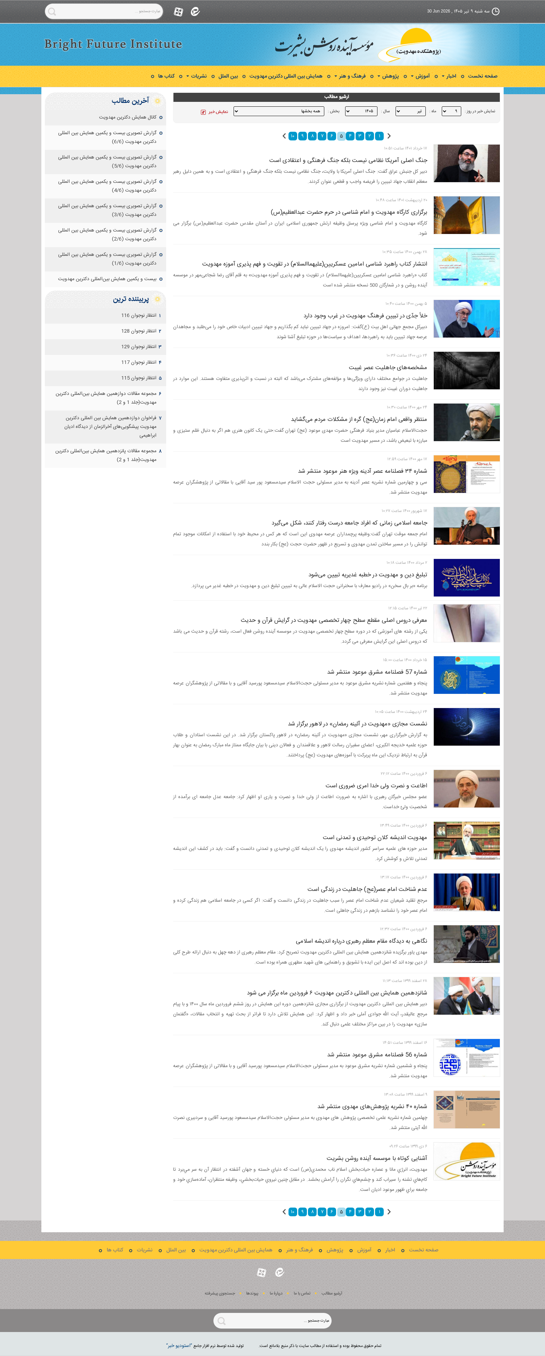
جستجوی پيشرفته (220, 1293)
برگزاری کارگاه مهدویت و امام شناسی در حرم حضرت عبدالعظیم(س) (349, 212)
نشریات (196, 76)
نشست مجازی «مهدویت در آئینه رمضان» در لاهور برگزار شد (357, 724)
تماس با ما (302, 1293)
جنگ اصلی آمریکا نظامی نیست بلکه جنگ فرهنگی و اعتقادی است (348, 160)
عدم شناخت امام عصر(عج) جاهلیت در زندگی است (367, 889)
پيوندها (252, 1293)
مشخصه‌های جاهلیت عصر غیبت (388, 368)
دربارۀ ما (276, 1293)
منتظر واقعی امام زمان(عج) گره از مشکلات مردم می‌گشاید (359, 419)
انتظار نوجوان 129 (138, 347)
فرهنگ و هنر (350, 76)
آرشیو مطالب (332, 1293)
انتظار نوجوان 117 (138, 362)
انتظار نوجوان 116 (138, 315)
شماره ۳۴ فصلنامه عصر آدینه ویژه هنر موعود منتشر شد (362, 471)
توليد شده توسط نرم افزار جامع (205, 1346)
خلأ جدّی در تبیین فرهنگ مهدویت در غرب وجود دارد (365, 316)
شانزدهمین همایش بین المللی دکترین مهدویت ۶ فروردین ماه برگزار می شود (337, 993)
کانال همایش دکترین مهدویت (127, 117)
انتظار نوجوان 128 (138, 331)
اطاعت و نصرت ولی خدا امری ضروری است (376, 786)
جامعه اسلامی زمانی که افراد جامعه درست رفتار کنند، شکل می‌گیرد (349, 523)
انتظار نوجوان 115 (138, 378)
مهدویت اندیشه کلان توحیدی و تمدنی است (375, 838)
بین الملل (228, 76)
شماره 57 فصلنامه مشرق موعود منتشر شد (377, 672)
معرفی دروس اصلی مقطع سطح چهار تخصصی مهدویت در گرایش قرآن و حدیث (334, 620)
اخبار (449, 76)
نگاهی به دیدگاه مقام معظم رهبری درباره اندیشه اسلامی (361, 941)
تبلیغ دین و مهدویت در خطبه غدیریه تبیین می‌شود (367, 575)
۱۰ (292, 136)
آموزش (420, 76)
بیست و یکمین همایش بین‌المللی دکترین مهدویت (107, 279)
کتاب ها (166, 76)
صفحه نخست (482, 76)
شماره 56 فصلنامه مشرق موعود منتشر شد (377, 1055)
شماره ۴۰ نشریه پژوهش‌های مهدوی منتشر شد (372, 1107)
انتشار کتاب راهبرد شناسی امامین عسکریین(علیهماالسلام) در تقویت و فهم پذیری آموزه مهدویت (314, 264)
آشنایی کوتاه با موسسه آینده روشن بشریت (377, 1158)
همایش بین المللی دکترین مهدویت (286, 76)
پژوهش (388, 76)
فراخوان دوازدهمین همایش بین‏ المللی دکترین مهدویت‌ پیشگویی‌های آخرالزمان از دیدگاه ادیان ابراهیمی (110, 427)
